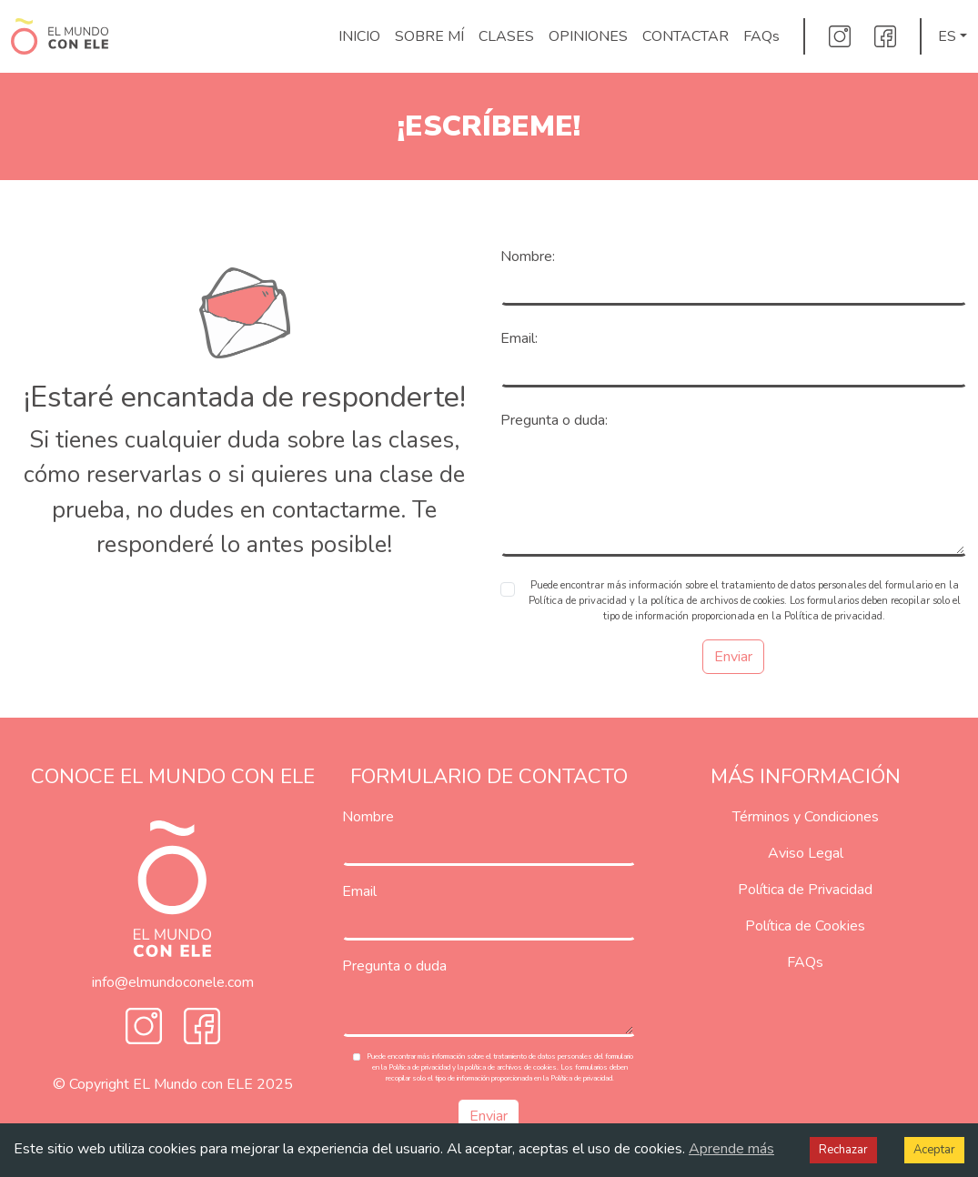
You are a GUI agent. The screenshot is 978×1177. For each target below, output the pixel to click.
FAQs (761, 36)
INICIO (359, 36)
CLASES (506, 36)
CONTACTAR (685, 36)
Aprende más (731, 1149)
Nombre (368, 817)
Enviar (733, 657)
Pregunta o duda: (554, 420)
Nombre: (527, 256)
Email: (519, 338)
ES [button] (947, 36)
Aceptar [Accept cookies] (934, 1150)
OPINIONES (588, 36)
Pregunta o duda (394, 966)
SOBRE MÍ (429, 36)
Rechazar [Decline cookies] (843, 1150)
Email (359, 891)
